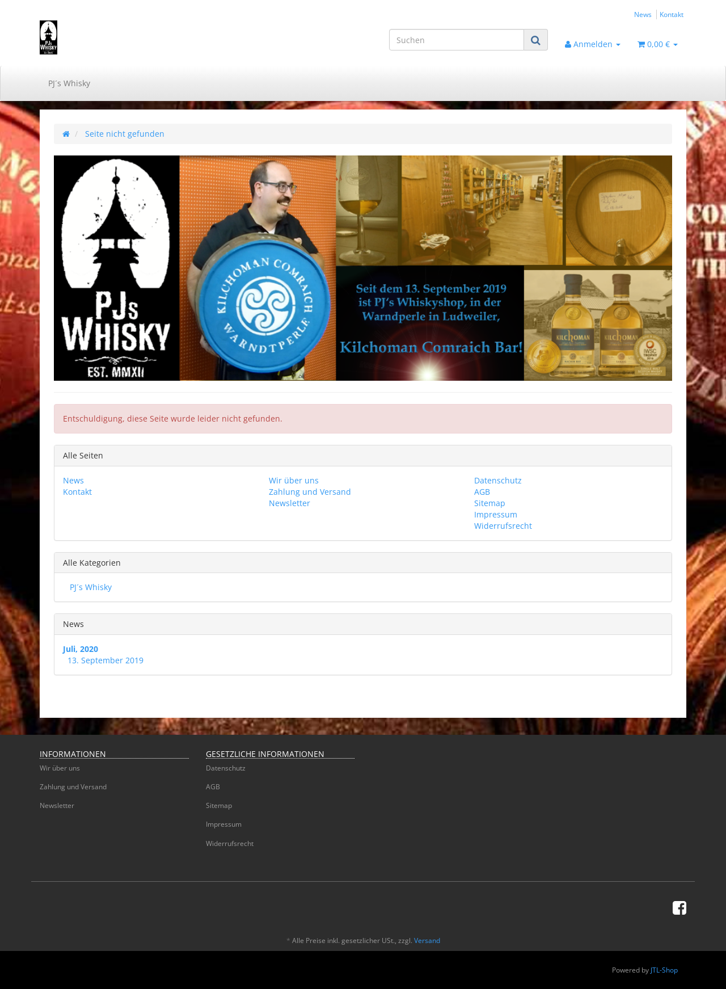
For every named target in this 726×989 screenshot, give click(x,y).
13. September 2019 (105, 660)
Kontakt (671, 14)
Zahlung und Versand (310, 491)
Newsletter (289, 503)
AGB (482, 491)
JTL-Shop (664, 970)
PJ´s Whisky (69, 83)
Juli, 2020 (80, 648)
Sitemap (489, 503)
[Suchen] (456, 39)
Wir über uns (294, 480)
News (643, 14)
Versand (427, 940)
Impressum (495, 514)
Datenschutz (498, 480)
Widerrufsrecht (503, 525)
